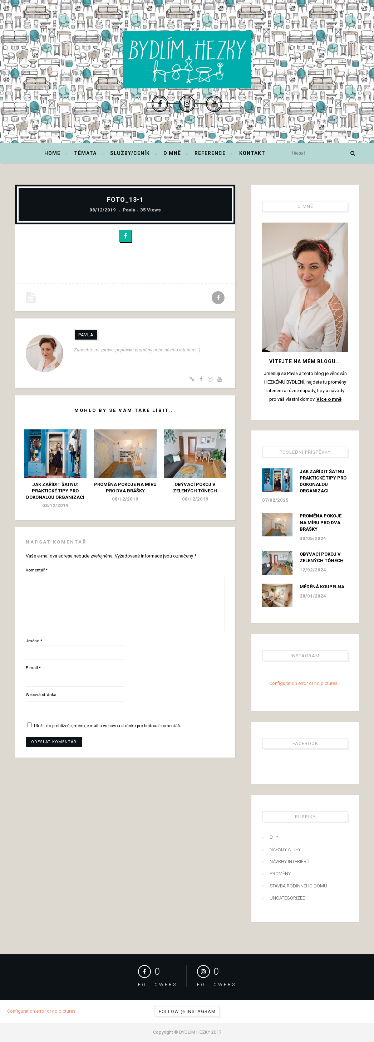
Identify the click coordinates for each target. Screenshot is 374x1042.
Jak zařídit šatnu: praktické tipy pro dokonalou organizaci (55, 491)
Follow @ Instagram (187, 1011)
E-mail (33, 667)
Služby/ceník (130, 153)
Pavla (129, 210)
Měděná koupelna (322, 586)
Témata (85, 153)
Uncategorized (288, 898)
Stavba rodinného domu (298, 885)
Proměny (280, 873)
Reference (210, 153)
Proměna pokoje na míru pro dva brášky (320, 522)
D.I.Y (274, 837)
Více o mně (328, 399)
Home (52, 153)
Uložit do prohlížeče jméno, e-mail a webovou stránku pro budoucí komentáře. (108, 725)
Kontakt (252, 153)
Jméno (34, 640)
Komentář (37, 570)
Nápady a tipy (285, 849)
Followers (157, 984)
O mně (172, 153)
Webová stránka (41, 694)
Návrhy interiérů (290, 861)
